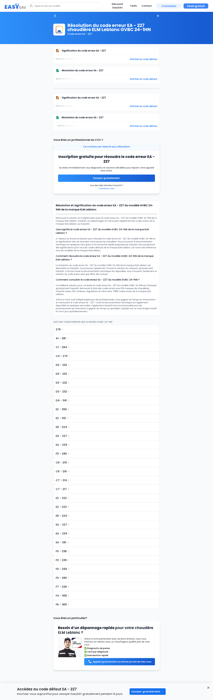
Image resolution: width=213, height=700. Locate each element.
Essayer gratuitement (106, 178)
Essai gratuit (196, 6)
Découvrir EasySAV (117, 5)
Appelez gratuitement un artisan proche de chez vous (119, 661)
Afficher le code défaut (143, 59)
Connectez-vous (106, 188)
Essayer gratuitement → (147, 691)
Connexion (169, 6)
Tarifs (133, 6)
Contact (147, 6)
